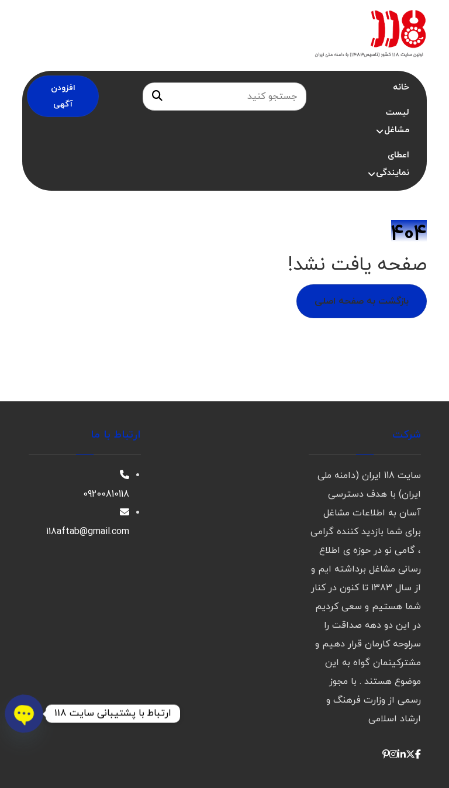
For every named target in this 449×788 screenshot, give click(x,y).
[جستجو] (157, 96)
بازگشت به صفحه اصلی (362, 301)
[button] (418, 755)
